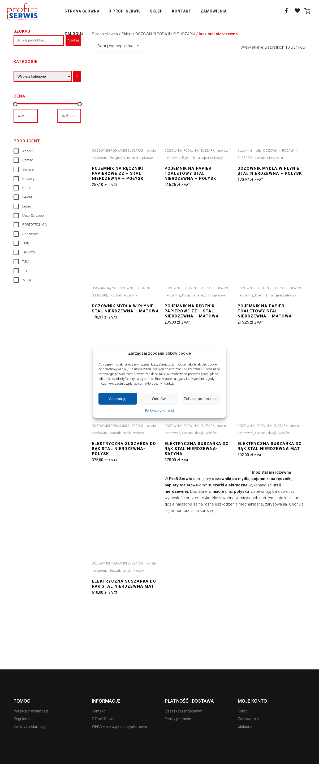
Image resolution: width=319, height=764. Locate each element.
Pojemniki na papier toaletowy (202, 158)
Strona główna (105, 34)
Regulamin (23, 718)
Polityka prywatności (159, 411)
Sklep (127, 34)
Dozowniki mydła (249, 150)
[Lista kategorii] (43, 76)
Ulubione (245, 726)
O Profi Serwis (103, 718)
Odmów (159, 398)
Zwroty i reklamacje (30, 726)
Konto (243, 711)
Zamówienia (248, 718)
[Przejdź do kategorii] (77, 76)
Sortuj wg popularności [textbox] (118, 46)
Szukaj (22, 31)
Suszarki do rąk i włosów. (126, 433)
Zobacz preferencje (201, 398)
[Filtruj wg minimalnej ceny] (26, 116)
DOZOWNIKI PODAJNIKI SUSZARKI (117, 150)
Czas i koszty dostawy (183, 711)
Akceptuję (117, 398)
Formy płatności (178, 718)
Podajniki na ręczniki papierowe (131, 158)
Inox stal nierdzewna (269, 158)
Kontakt (98, 711)
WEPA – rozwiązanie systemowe (119, 726)
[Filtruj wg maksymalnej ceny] (69, 116)
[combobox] (118, 46)
